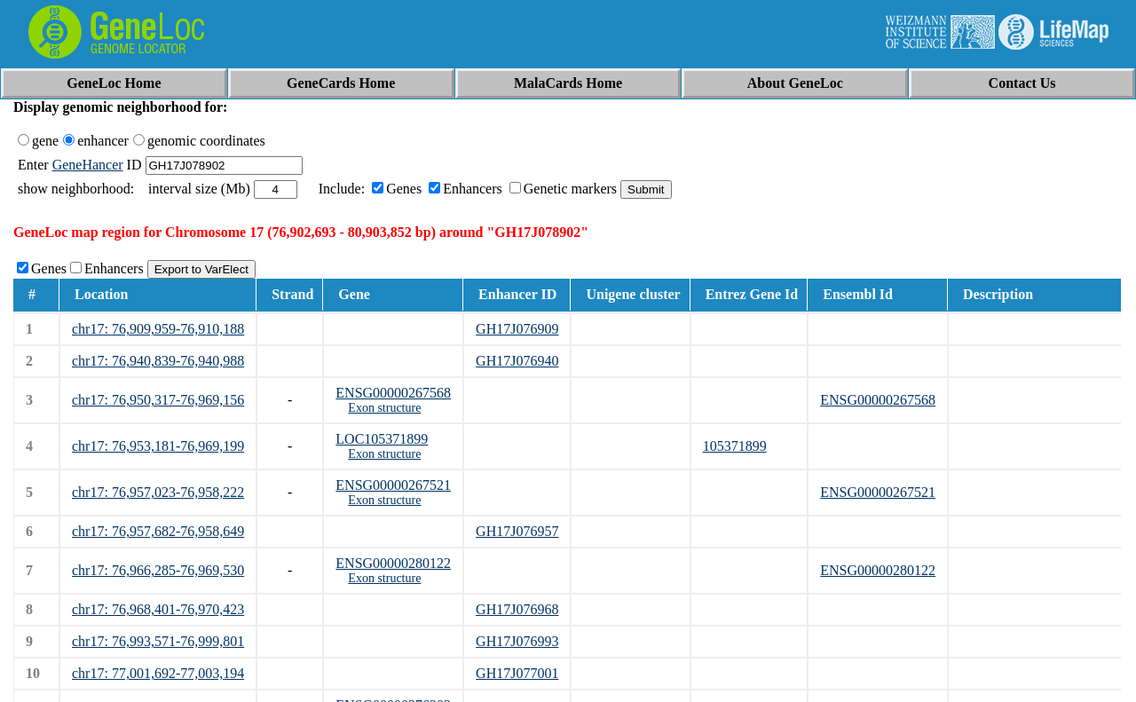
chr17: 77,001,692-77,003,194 (158, 673)
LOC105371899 (381, 438)
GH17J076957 (517, 531)
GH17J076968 (517, 609)
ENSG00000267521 (393, 485)
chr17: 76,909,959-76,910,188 (158, 328)
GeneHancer (87, 164)
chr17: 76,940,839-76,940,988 (158, 360)
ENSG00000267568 (393, 392)
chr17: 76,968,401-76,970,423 (158, 609)
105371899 (735, 446)
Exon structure (384, 407)
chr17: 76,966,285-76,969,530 (158, 570)
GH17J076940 (517, 360)
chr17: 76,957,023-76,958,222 (158, 492)
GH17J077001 (517, 673)
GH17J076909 (517, 328)
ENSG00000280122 (393, 563)
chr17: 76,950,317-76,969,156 (158, 399)
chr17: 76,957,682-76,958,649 (158, 531)
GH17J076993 (517, 641)
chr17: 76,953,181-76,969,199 (158, 446)
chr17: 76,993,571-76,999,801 (158, 641)
